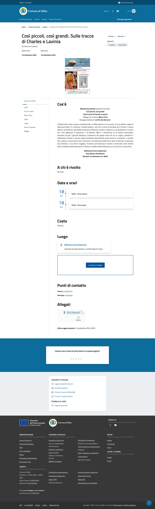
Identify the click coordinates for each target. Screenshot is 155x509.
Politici (21, 455)
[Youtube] (116, 11)
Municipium (118, 505)
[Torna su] (149, 503)
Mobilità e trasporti (55, 461)
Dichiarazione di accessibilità (87, 483)
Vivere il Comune (34, 27)
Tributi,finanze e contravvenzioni (89, 446)
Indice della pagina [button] (29, 101)
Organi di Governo (25, 440)
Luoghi (109, 457)
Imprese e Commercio (56, 449)
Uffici (21, 447)
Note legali (81, 479)
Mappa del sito (54, 505)
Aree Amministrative (26, 444)
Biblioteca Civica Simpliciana (75, 244)
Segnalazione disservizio (57, 476)
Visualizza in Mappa (95, 265)
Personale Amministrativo (28, 458)
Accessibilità (29, 505)
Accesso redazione (129, 505)
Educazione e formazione (86, 440)
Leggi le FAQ (53, 479)
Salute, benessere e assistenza (88, 453)
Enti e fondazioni (25, 451)
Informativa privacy (84, 476)
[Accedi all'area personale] (126, 2)
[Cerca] (133, 11)
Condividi (112, 36)
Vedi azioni (122, 36)
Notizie (109, 440)
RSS (20, 505)
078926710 (68, 291)
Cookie (45, 505)
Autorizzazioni (82, 456)
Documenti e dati (25, 462)
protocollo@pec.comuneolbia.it (33, 490)
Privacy (37, 505)
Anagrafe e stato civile (56, 440)
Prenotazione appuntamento (58, 472)
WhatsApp (69, 295)
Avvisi (109, 447)
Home (24, 27)
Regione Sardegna (25, 2)
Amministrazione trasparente (88, 472)
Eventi (45, 27)
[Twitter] (111, 11)
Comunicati (111, 444)
